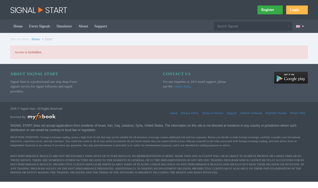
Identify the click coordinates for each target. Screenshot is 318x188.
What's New (297, 113)
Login (297, 10)
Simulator (64, 26)
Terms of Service (213, 113)
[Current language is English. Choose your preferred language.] (300, 26)
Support (100, 26)
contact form (181, 86)
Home (18, 26)
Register (270, 10)
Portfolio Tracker (276, 113)
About (83, 26)
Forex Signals (39, 26)
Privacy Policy (190, 113)
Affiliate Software (251, 113)
